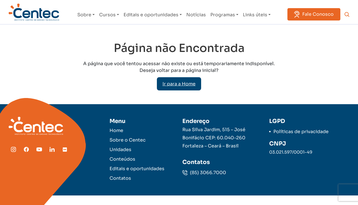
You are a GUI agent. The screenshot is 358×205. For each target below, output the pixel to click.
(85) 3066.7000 (204, 173)
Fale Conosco (314, 14)
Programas (222, 15)
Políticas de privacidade (301, 132)
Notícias (196, 15)
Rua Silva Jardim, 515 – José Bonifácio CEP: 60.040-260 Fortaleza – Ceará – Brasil (213, 138)
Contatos (120, 178)
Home (116, 130)
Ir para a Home (179, 84)
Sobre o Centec (128, 140)
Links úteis (255, 15)
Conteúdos (122, 159)
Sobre (84, 15)
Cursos (107, 15)
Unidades (120, 149)
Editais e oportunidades (151, 15)
